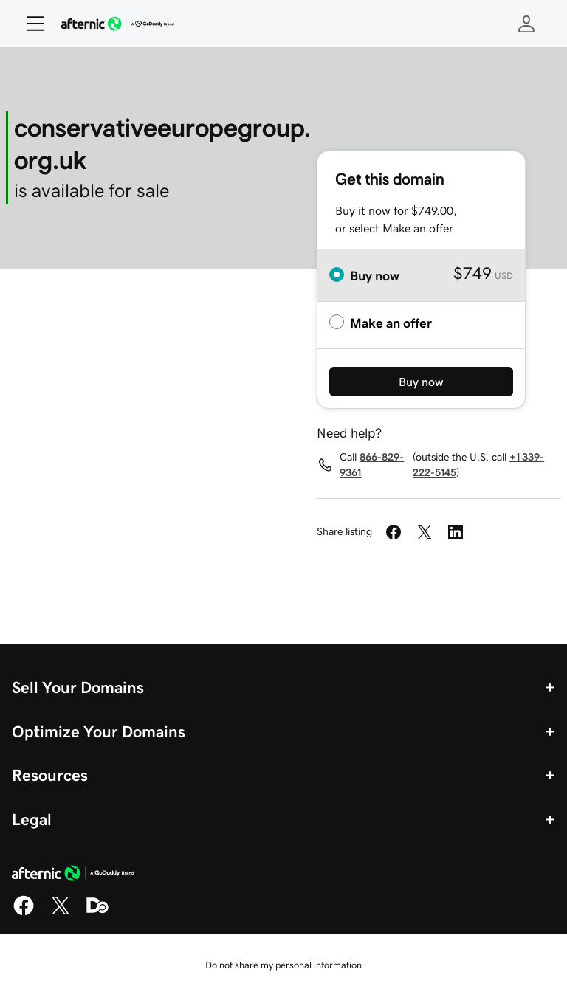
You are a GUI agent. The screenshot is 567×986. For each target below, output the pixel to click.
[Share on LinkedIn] (455, 532)
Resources (50, 775)
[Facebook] (23, 913)
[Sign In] (526, 24)
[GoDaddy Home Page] (73, 875)
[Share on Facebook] (393, 532)
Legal (32, 819)
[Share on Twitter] (424, 532)
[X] (60, 913)
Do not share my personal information (283, 965)
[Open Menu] (29, 24)
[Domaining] (97, 913)
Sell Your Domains (78, 687)
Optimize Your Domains (98, 731)
